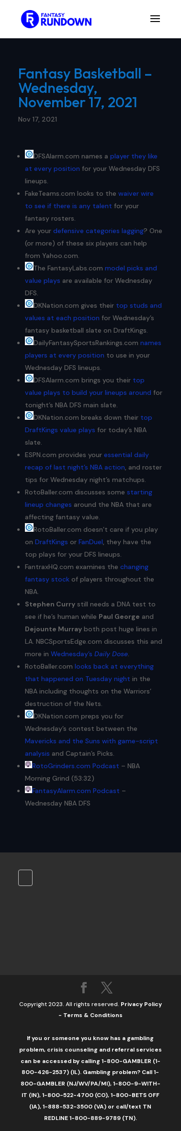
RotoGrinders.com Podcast (75, 765)
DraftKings (51, 542)
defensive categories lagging (98, 230)
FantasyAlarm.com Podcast (76, 790)
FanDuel (91, 542)
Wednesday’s (89, 653)
